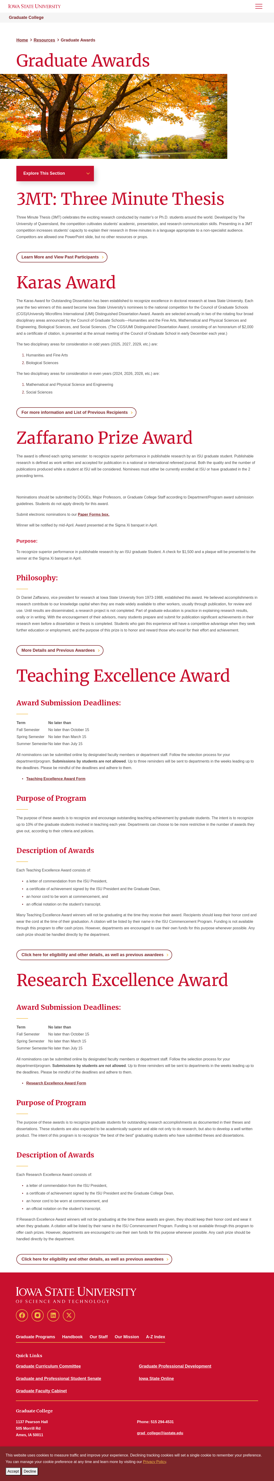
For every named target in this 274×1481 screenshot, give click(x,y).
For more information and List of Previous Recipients (74, 412)
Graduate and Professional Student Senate (58, 1378)
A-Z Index (155, 1337)
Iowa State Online (156, 1378)
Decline (31, 1470)
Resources (44, 40)
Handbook (72, 1337)
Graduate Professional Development (175, 1366)
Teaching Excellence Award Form (55, 779)
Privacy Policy (154, 1462)
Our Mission (127, 1337)
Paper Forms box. (93, 514)
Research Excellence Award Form (56, 1083)
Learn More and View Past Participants (60, 257)
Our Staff (99, 1337)
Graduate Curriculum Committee (48, 1366)
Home (22, 40)
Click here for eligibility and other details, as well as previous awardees (92, 954)
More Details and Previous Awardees (58, 650)
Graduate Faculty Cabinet (41, 1391)
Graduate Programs (35, 1337)
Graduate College (26, 17)
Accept (14, 1470)
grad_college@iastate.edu (160, 1433)
